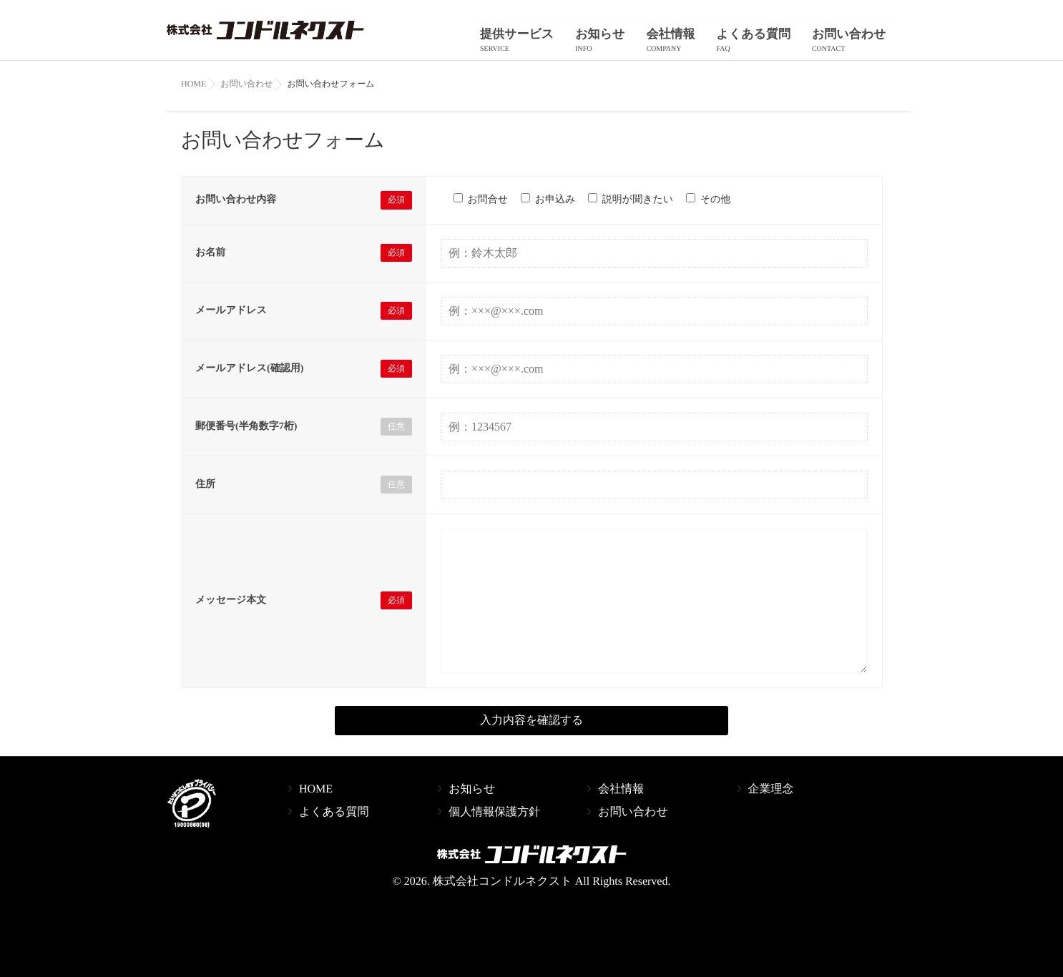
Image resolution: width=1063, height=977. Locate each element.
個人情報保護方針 (494, 824)
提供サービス (545, 43)
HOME (316, 801)
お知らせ (622, 43)
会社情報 (686, 43)
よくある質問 (763, 43)
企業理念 (771, 801)
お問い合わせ (852, 43)
